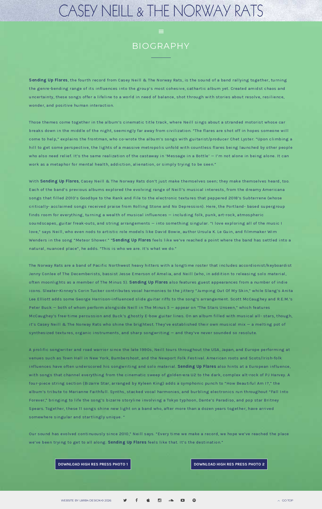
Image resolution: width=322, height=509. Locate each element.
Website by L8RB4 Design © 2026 (86, 500)
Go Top (287, 500)
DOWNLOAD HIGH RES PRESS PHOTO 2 (229, 464)
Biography (161, 46)
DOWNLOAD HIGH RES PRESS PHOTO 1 (93, 464)
